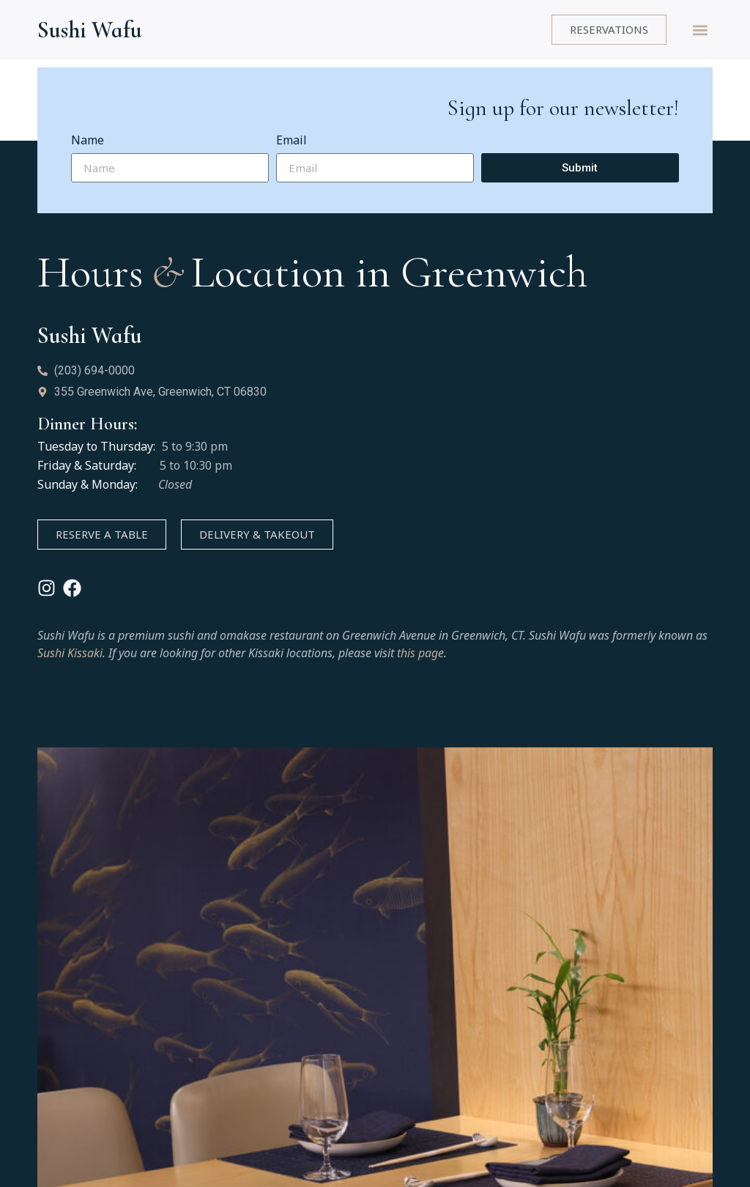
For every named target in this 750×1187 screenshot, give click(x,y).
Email (291, 141)
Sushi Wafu (89, 29)
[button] (700, 30)
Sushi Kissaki (70, 653)
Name (87, 141)
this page (420, 653)
